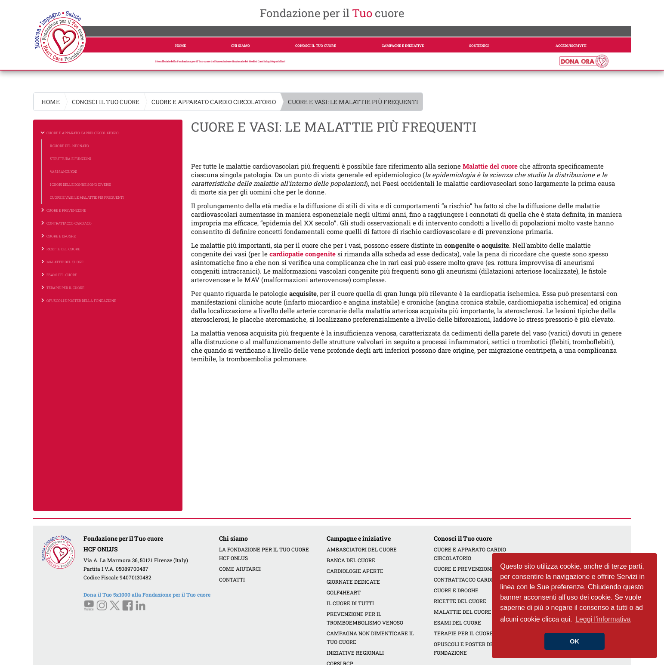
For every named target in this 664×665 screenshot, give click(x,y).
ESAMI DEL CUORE (457, 622)
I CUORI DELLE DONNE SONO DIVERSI (80, 184)
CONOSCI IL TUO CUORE (315, 45)
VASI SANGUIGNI (63, 171)
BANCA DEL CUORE (351, 560)
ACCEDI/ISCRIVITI (571, 45)
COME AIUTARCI (240, 568)
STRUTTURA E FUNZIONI (70, 159)
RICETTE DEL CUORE (460, 600)
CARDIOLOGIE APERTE (355, 570)
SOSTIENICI (479, 45)
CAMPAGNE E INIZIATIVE (403, 45)
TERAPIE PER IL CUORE (463, 633)
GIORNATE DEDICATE (353, 581)
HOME (180, 45)
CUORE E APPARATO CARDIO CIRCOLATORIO (213, 102)
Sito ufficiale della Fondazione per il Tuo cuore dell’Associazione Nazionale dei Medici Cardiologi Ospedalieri (220, 61)
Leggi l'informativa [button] (602, 619)
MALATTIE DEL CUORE (462, 611)
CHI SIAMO (240, 45)
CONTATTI (232, 579)
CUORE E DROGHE (456, 590)
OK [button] (574, 641)
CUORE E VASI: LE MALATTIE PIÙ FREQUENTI (87, 197)
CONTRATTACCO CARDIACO (468, 579)
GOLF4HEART (344, 592)
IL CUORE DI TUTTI (350, 603)
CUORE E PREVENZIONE (464, 568)
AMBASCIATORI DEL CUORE (362, 549)
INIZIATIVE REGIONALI (355, 652)
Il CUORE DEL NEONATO (69, 146)
